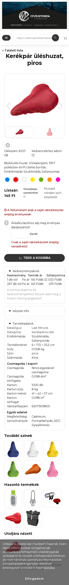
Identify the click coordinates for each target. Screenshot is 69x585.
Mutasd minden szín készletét (52, 193)
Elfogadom (34, 578)
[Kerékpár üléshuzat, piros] (15, 180)
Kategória (14, 332)
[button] (60, 106)
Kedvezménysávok (26, 271)
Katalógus (14, 328)
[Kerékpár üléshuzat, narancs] (48, 180)
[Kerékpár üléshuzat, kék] (6, 180)
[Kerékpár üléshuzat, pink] (57, 180)
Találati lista (12, 50)
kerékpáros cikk (43, 332)
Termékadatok (23, 323)
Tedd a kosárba (34, 258)
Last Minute (40, 328)
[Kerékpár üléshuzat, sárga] (32, 180)
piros (35, 353)
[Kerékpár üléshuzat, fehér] (23, 180)
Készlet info (21, 311)
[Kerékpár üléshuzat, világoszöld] (40, 180)
